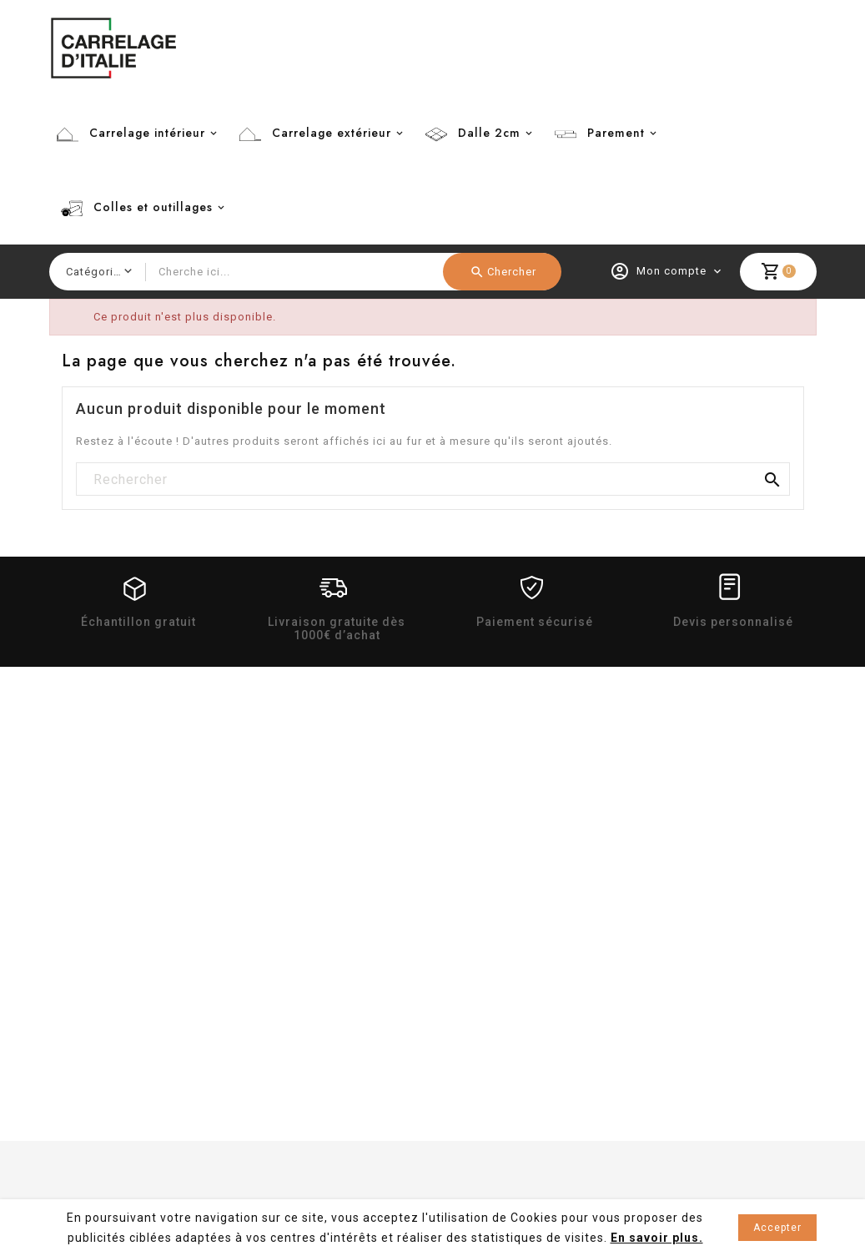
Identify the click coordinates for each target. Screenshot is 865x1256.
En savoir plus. (657, 1237)
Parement (616, 132)
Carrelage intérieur (147, 132)
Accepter (777, 1227)
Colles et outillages (153, 207)
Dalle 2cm (489, 132)
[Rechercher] (433, 480)
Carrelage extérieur (331, 132)
